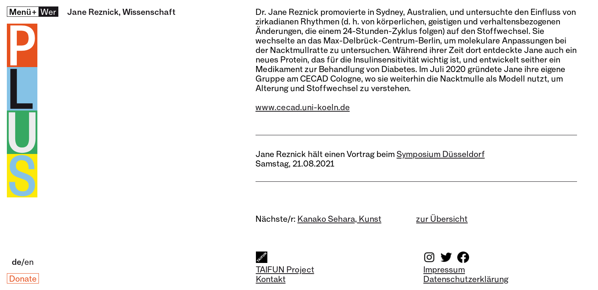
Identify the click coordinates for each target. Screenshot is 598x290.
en (29, 261)
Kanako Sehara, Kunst (339, 218)
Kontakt (271, 279)
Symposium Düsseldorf (441, 154)
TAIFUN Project (285, 269)
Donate (23, 278)
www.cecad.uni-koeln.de (303, 107)
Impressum (444, 269)
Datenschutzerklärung (465, 279)
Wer (48, 11)
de (16, 261)
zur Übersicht (442, 218)
